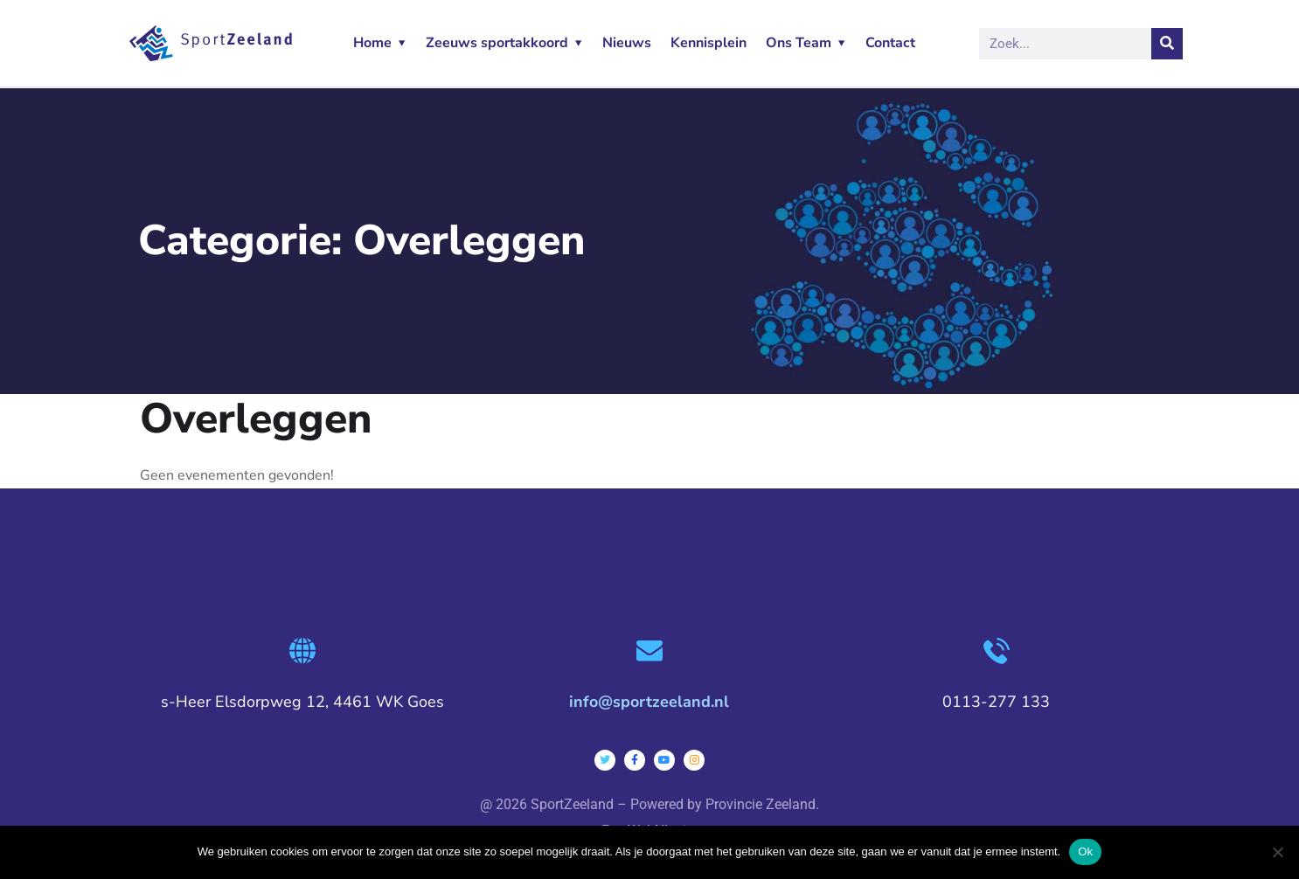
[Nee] (1277, 852)
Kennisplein (708, 42)
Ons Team (798, 42)
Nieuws (626, 42)
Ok (1085, 851)
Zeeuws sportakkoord (497, 42)
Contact (890, 42)
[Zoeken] (1167, 43)
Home (372, 42)
